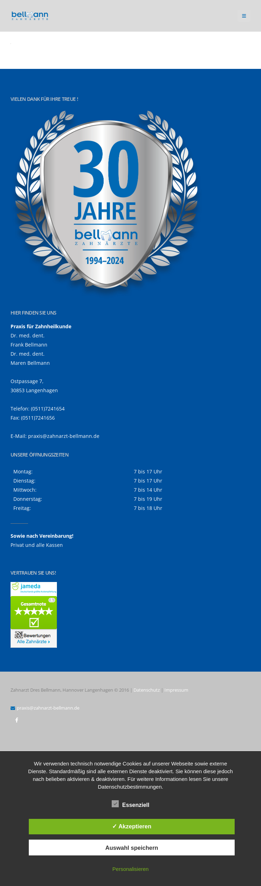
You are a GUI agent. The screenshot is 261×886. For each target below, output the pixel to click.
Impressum (176, 690)
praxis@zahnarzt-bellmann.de (63, 436)
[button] (243, 16)
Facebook (16, 720)
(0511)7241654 (48, 408)
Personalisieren (130, 869)
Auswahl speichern (131, 848)
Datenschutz (146, 690)
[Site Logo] (30, 16)
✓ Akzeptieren (131, 826)
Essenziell (130, 804)
